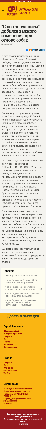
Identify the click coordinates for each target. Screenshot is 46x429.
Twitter (7, 342)
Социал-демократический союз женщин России (17, 400)
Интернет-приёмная (13, 334)
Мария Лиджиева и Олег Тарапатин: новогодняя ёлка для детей (21, 295)
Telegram (8, 336)
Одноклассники (10, 347)
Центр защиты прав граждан (16, 391)
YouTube (7, 373)
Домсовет (8, 403)
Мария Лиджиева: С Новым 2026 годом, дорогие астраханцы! (19, 281)
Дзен (6, 339)
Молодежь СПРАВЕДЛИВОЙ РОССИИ (16, 395)
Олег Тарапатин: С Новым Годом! (19, 275)
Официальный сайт (12, 331)
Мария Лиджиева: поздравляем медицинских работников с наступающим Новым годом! (19, 302)
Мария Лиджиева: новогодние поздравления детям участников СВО (22, 288)
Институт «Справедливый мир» (18, 389)
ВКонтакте (8, 344)
